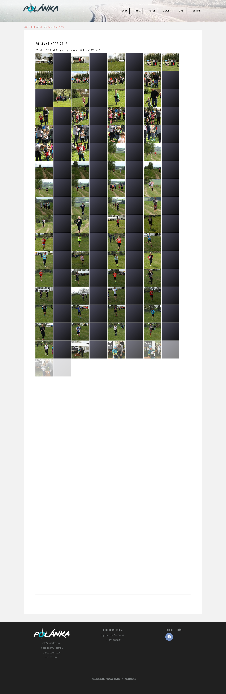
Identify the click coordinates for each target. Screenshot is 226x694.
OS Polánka (31, 27)
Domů (124, 10)
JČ (135, 679)
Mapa (137, 10)
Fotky (152, 10)
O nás (182, 10)
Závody (167, 10)
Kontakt (197, 10)
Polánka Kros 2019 (54, 27)
